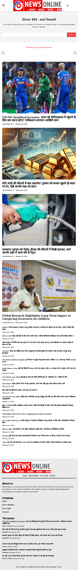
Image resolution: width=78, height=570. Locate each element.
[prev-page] (3, 53)
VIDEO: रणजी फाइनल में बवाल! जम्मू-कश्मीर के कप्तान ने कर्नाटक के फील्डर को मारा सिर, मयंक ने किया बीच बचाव (38, 328)
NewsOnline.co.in (8, 124)
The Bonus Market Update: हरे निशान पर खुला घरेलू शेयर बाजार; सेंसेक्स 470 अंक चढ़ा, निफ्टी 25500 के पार (39, 361)
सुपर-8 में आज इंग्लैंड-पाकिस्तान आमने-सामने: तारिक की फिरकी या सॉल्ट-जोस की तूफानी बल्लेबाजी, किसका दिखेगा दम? (37, 406)
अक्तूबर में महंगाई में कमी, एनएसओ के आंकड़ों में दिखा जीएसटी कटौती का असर (26, 550)
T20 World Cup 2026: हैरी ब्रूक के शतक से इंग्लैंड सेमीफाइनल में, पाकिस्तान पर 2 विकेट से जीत (34, 377)
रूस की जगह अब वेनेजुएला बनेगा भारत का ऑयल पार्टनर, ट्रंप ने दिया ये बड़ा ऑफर (27, 544)
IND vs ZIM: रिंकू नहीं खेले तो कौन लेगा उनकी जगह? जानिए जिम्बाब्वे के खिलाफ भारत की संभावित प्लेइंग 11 (38, 336)
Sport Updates (7, 526)
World (4, 546)
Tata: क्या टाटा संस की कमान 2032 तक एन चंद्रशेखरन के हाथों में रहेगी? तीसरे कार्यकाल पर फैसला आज (36, 442)
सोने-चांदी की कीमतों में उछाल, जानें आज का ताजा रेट (19, 390)
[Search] (71, 35)
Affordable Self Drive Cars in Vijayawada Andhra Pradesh (27, 414)
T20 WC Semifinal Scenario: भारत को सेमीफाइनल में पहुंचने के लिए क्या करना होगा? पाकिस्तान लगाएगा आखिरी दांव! (39, 118)
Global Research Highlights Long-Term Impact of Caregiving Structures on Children (36, 317)
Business (5, 532)
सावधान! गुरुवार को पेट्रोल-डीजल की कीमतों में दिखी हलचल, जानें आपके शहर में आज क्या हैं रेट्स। (36, 251)
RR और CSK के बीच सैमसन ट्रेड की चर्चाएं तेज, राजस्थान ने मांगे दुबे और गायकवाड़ (28, 556)
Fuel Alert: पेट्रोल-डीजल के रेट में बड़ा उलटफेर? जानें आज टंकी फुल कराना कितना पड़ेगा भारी (33, 384)
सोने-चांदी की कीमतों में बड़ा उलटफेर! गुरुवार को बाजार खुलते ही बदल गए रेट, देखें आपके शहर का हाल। (38, 184)
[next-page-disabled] (75, 53)
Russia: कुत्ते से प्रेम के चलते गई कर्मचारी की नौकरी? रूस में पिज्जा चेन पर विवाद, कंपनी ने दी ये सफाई (36, 436)
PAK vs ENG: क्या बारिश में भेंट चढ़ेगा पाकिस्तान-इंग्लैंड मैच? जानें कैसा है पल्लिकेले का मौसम (33, 429)
